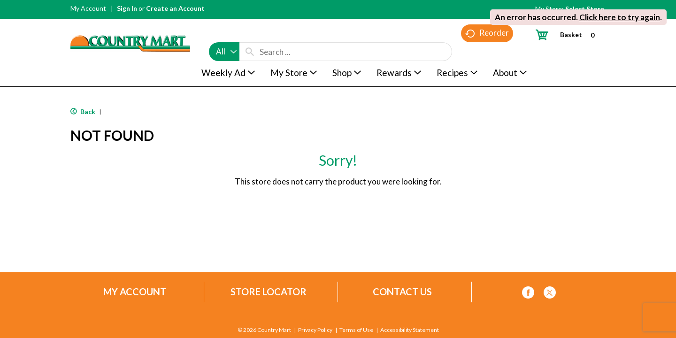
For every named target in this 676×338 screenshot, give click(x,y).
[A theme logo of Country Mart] (130, 26)
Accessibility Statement (409, 330)
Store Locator (268, 291)
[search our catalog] (249, 33)
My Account (88, 8)
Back (82, 111)
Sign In (127, 8)
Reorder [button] (487, 51)
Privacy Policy (315, 330)
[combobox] (224, 33)
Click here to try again (619, 17)
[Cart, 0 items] (569, 34)
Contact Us (402, 291)
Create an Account (175, 8)
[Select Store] (585, 9)
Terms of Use (356, 330)
